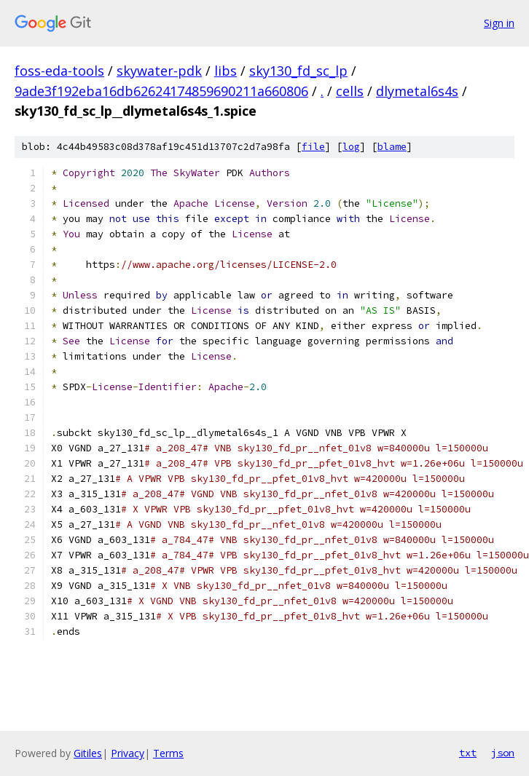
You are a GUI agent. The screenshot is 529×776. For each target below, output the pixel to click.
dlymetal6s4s (417, 91)
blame (392, 146)
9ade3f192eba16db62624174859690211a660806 (161, 91)
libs (225, 70)
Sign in (499, 23)
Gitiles (88, 753)
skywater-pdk (159, 70)
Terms (168, 753)
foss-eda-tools (59, 70)
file (313, 146)
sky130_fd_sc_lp (298, 70)
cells (350, 91)
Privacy (127, 753)
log (351, 146)
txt (468, 752)
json (502, 752)
